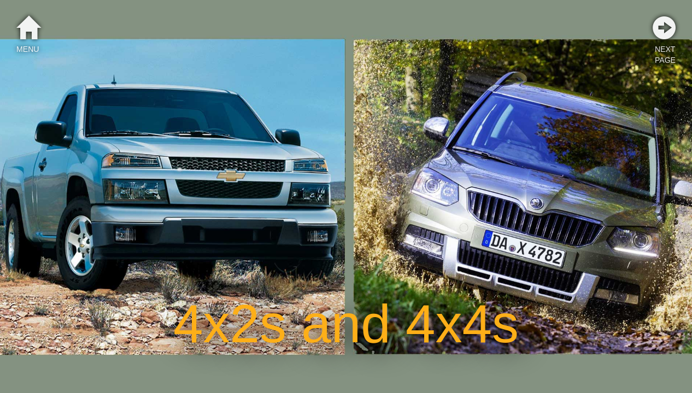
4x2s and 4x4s (346, 324)
